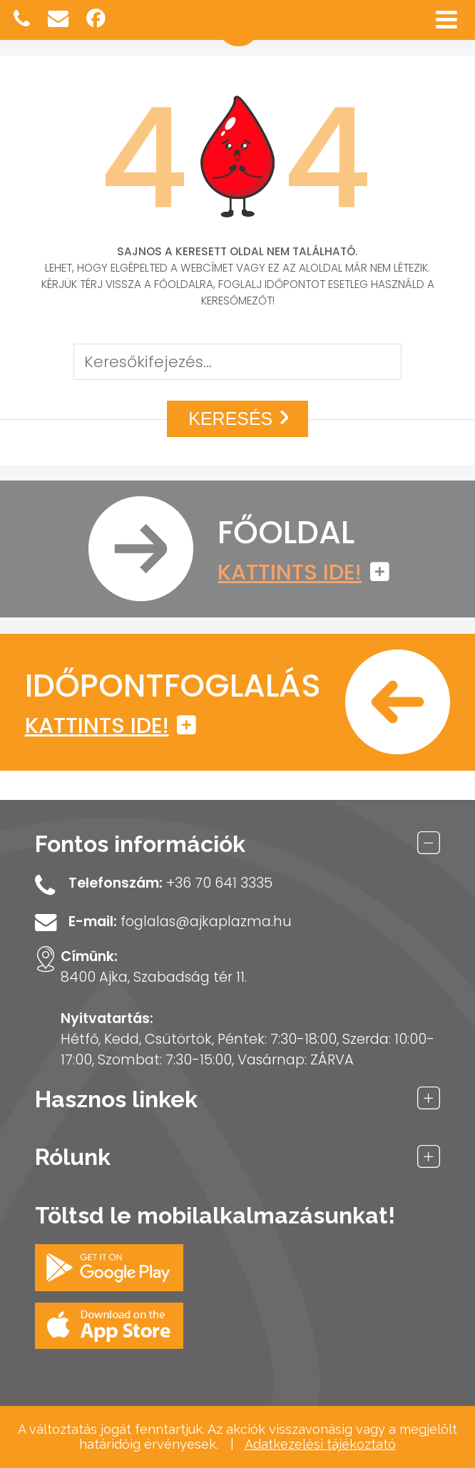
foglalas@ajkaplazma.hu (206, 921)
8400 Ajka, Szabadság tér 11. (154, 977)
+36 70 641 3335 (219, 883)
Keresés (241, 418)
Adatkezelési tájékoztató (320, 1444)
